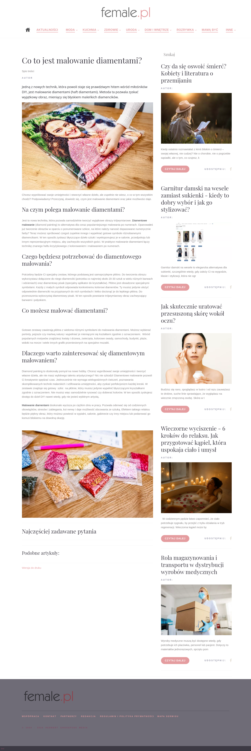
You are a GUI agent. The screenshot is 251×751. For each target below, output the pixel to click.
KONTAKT (49, 716)
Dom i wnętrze (157, 29)
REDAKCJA (88, 716)
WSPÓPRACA (30, 716)
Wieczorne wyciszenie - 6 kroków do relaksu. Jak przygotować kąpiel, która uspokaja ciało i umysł (193, 438)
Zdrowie (111, 29)
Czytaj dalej (175, 169)
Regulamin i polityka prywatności (127, 716)
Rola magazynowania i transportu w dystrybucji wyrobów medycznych (192, 564)
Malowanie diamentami (35, 405)
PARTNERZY (69, 716)
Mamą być (210, 29)
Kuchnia (89, 29)
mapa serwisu (168, 716)
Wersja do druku (31, 567)
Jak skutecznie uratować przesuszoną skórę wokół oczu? (192, 313)
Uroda (131, 29)
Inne (229, 29)
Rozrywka (185, 29)
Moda (70, 29)
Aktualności (47, 29)
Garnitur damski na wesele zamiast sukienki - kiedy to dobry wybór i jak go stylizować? (195, 198)
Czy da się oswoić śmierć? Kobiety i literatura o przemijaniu (193, 73)
